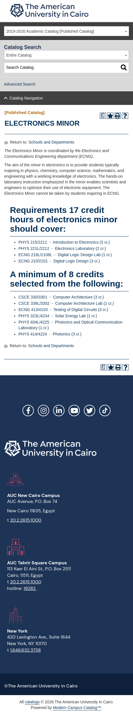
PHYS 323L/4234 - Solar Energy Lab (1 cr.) (57, 316)
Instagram (43, 410)
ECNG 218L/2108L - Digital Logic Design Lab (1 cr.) (65, 254)
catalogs (32, 702)
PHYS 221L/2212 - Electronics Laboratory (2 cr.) (62, 248)
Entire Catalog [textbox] (19, 55)
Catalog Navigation (26, 98)
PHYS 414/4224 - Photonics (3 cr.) (50, 334)
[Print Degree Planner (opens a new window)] (103, 116)
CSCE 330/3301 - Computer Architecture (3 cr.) (61, 297)
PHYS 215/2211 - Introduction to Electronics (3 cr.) (64, 242)
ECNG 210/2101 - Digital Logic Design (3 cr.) (59, 261)
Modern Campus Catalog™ (77, 707)
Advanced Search (20, 84)
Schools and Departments (51, 142)
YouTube (74, 410)
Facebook (28, 410)
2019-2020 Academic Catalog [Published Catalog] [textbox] (50, 31)
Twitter (89, 410)
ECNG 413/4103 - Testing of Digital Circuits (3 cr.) (63, 309)
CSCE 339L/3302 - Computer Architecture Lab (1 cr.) (66, 303)
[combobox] (66, 31)
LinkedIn (59, 410)
